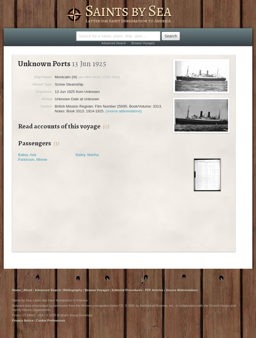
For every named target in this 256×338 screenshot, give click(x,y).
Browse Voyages (143, 43)
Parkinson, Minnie (32, 159)
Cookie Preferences (50, 320)
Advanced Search (113, 43)
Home (16, 290)
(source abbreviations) (124, 111)
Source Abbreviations (182, 290)
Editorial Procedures (127, 290)
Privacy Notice (23, 320)
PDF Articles (154, 290)
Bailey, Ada (27, 155)
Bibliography (73, 290)
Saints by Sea (128, 10)
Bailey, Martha (87, 155)
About (27, 290)
